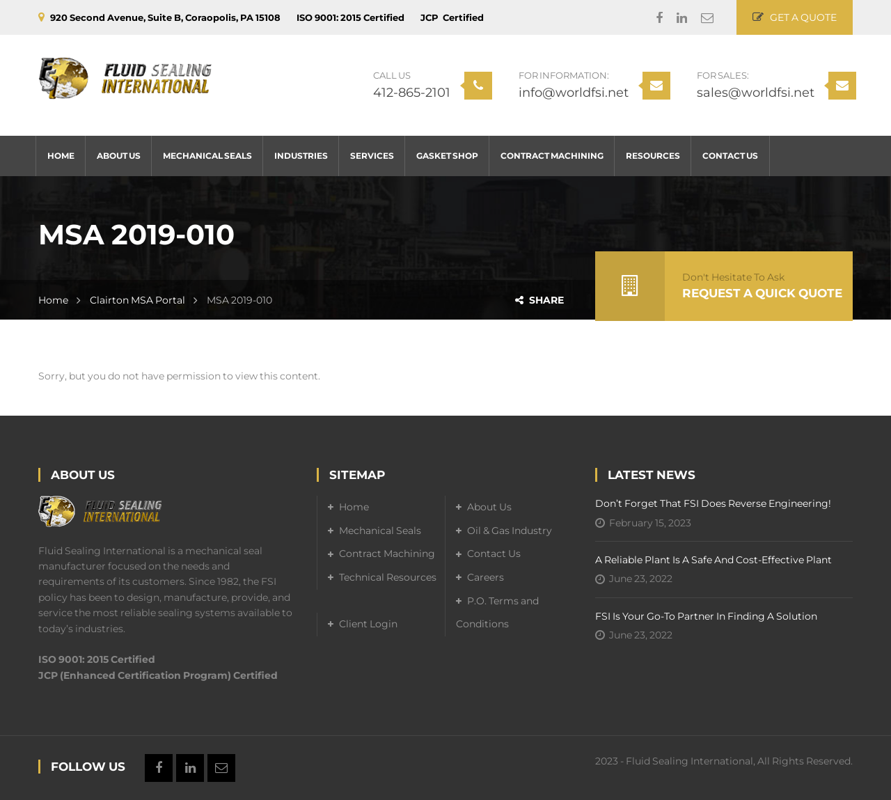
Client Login (368, 624)
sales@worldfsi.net (755, 92)
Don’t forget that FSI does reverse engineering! (713, 503)
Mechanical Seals (380, 530)
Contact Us (494, 553)
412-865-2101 (411, 92)
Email (700, 18)
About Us (489, 507)
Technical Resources (387, 577)
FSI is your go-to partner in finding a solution (706, 616)
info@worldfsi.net (574, 92)
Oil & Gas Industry (509, 530)
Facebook (652, 18)
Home (53, 300)
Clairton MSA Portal (137, 300)
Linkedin (675, 18)
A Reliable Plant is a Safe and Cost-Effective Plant (713, 560)
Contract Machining (387, 553)
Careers (485, 577)
